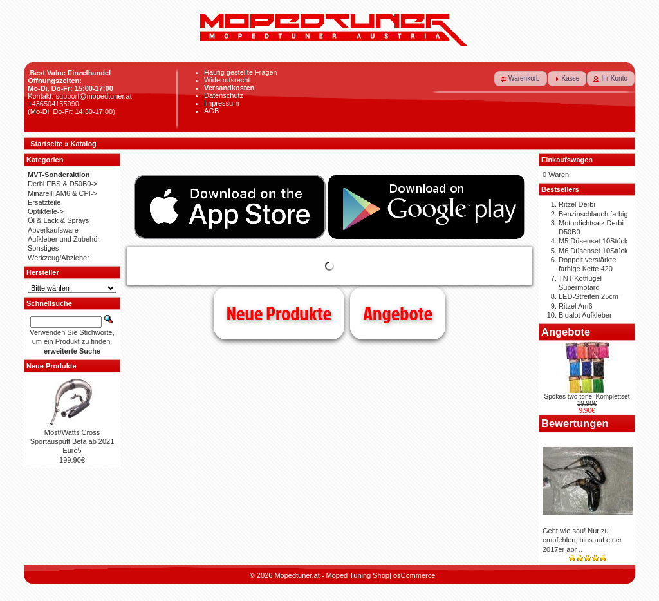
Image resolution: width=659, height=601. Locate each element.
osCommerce (414, 575)
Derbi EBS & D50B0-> (63, 183)
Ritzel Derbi (577, 204)
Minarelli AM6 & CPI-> (62, 193)
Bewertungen (575, 423)
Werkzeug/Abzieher (58, 258)
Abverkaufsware (53, 230)
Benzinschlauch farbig (593, 214)
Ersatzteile (44, 202)
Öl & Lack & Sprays (58, 220)
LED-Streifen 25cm (588, 296)
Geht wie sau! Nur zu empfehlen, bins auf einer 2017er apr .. (582, 540)
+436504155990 (53, 104)
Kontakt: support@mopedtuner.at (80, 96)
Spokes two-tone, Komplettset (587, 396)
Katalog (84, 144)
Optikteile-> (46, 211)
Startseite (46, 144)
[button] (520, 78)
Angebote (397, 313)
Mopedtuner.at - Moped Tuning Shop (331, 575)
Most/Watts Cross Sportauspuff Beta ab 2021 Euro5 (72, 441)
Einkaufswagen (567, 160)
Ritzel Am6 (576, 306)
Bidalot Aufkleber (585, 315)
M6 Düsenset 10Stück (593, 250)
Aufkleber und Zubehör (64, 239)
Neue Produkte (279, 313)
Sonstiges (43, 248)
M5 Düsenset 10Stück (593, 241)
